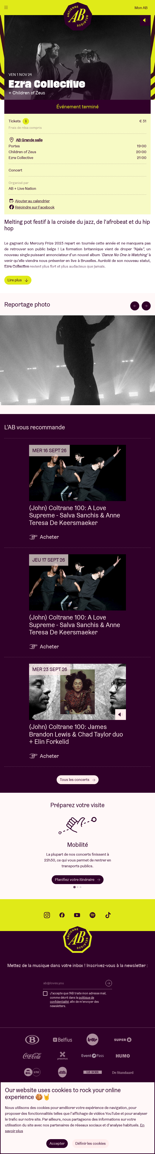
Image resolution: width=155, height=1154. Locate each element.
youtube (77, 915)
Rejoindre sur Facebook (31, 207)
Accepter (57, 1143)
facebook (62, 915)
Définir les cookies (90, 1143)
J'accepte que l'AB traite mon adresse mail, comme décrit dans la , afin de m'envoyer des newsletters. (78, 999)
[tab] (74, 887)
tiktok (108, 915)
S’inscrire (108, 983)
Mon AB (141, 7)
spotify (93, 915)
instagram (47, 915)
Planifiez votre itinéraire (77, 879)
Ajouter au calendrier (29, 200)
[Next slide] (146, 305)
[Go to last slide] (134, 305)
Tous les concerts (77, 779)
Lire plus (18, 279)
